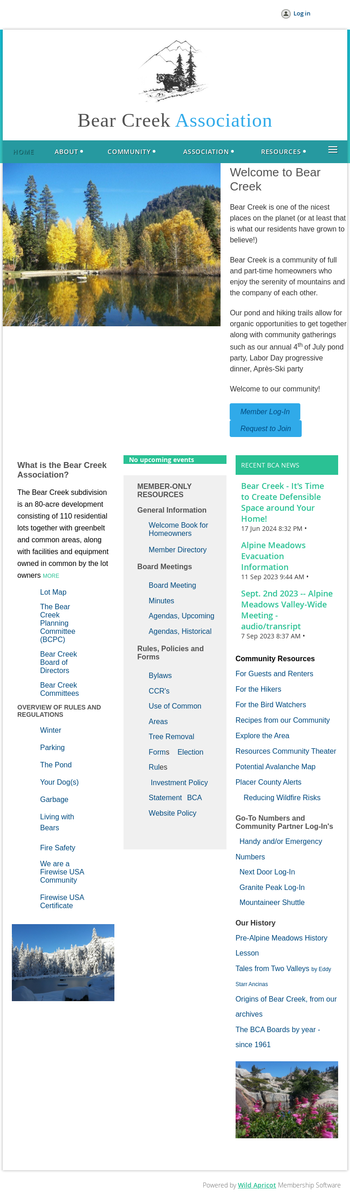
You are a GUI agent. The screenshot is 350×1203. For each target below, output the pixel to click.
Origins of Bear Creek (271, 999)
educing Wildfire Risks (284, 798)
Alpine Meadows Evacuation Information (273, 556)
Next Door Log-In (267, 872)
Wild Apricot (257, 1185)
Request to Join (265, 428)
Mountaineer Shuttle (272, 902)
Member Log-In (265, 412)
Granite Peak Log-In (272, 887)
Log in (301, 13)
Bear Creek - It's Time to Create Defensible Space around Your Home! (282, 502)
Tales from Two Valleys (272, 968)
